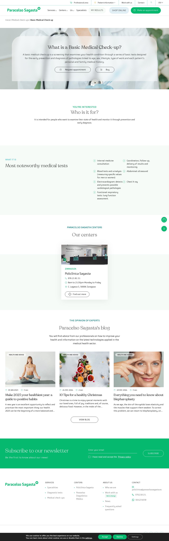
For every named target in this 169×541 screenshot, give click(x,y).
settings (88, 538)
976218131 (140, 494)
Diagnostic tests (54, 492)
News (107, 501)
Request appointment (74, 69)
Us (72, 10)
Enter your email (96, 450)
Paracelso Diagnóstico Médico (81, 495)
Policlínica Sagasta (84, 487)
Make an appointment (145, 10)
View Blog (84, 419)
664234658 (141, 500)
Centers (63, 10)
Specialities (52, 487)
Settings (135, 537)
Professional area (79, 2)
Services (52, 10)
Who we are (110, 487)
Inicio (7, 20)
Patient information (105, 2)
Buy (103, 69)
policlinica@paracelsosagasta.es (147, 489)
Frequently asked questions (113, 508)
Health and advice (16, 355)
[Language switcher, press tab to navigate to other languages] (160, 2)
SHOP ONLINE (119, 10)
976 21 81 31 (72, 278)
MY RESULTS (97, 10)
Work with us (127, 2)
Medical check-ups (20, 20)
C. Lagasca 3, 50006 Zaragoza (80, 286)
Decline (120, 537)
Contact (141, 2)
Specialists (81, 10)
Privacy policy (124, 457)
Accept (105, 537)
